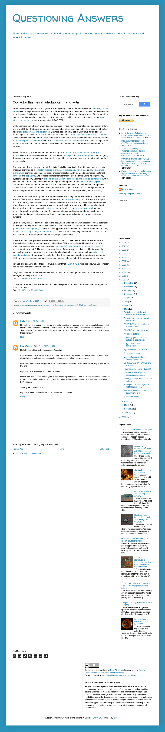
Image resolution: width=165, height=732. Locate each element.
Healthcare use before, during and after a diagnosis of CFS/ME (142, 518)
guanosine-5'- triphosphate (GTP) (28, 228)
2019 (124, 254)
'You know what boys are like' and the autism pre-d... (138, 392)
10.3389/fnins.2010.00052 (30, 278)
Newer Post (18, 449)
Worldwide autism (131, 334)
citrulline (50, 208)
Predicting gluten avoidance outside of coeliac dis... (135, 338)
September (129, 294)
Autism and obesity (132, 353)
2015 (124, 268)
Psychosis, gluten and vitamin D (137, 369)
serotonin (17, 176)
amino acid (24, 305)
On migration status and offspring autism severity (143, 493)
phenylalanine (55, 305)
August (127, 298)
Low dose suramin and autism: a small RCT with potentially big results (135, 585)
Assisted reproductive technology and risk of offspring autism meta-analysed (142, 562)
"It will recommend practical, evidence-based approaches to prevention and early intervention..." (134, 152)
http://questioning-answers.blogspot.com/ (119, 675)
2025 (124, 243)
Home (61, 449)
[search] (129, 104)
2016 (124, 265)
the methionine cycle (84, 208)
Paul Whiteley (26, 346)
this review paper (86, 155)
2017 (124, 261)
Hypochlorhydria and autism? (136, 350)
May (126, 309)
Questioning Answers (68, 17)
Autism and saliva (131, 397)
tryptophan (86, 305)
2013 (124, 276)
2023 (124, 246)
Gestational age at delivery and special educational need (134, 539)
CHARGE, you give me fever (136, 330)
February (128, 409)
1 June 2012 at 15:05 (35, 321)
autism (31, 305)
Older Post (104, 449)
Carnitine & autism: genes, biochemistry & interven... (136, 374)
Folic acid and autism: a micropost (137, 430)
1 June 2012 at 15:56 (46, 346)
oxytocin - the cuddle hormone (70, 140)
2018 (124, 257)
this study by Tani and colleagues (34, 132)
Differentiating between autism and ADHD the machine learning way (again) (143, 449)
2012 (124, 280)
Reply (22, 337)
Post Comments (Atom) (34, 454)
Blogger (117, 718)
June (126, 305)
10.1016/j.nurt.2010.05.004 (30, 290)
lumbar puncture (71, 199)
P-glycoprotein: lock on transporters (133, 345)
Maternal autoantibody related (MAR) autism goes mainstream (134, 142)
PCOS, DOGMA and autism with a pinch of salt (137, 325)
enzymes (46, 305)
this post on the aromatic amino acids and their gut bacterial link (73, 179)
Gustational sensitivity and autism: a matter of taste (135, 313)
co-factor (40, 170)
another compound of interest (26, 140)
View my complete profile (129, 193)
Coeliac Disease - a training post (142, 471)
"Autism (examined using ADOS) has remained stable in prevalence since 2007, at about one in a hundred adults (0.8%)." (135, 162)
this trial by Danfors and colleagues (90, 134)
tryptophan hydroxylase (75, 170)
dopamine (30, 176)
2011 (124, 417)
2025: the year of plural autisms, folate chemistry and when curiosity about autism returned (136, 135)
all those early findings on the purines (35, 231)
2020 (124, 250)
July (126, 301)
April (126, 401)
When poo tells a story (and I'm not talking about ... (137, 386)
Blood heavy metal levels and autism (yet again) (142, 621)
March (127, 405)
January (128, 412)
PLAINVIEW (97, 718)
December (129, 283)
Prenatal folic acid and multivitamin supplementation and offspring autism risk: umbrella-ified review (136, 173)
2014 (124, 272)
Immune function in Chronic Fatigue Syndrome (135, 358)
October (128, 290)
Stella (22, 321)
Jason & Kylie (72, 264)
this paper (67, 155)
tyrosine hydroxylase (54, 170)
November (129, 287)
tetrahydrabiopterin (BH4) (71, 305)
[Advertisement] (82, 67)
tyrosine (94, 305)
